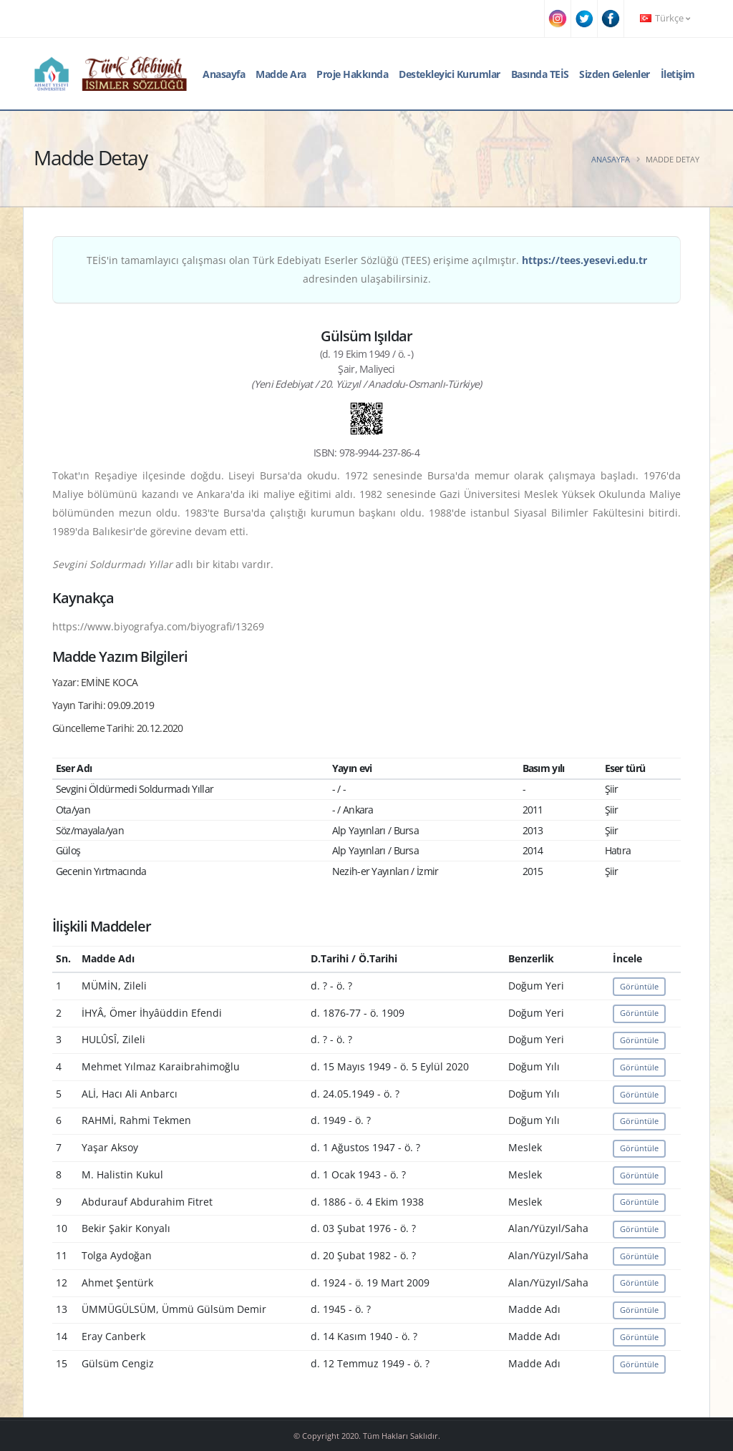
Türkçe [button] (665, 18)
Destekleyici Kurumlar (449, 74)
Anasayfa (224, 74)
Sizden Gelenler (614, 74)
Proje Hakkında (352, 74)
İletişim (678, 74)
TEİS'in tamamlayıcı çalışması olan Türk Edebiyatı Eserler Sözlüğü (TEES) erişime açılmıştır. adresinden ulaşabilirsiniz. (367, 269)
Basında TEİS (540, 74)
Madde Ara (281, 74)
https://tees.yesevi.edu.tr (584, 260)
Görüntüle (639, 986)
